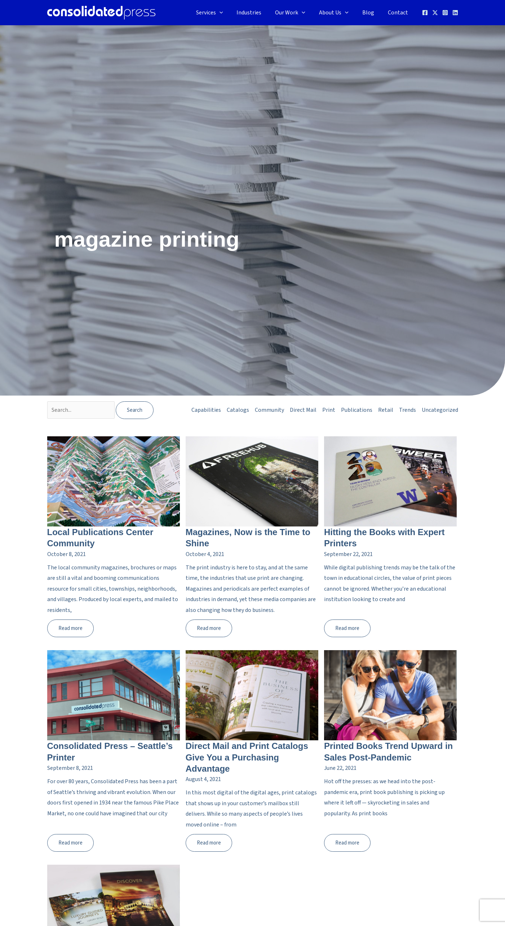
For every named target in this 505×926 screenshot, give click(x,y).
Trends (407, 410)
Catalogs (238, 410)
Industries (258, 13)
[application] (231, 12)
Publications (356, 410)
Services (221, 12)
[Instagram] (445, 13)
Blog (371, 13)
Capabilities (206, 410)
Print (328, 410)
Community (269, 410)
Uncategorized (440, 410)
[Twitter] (435, 13)
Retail (385, 410)
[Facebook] (425, 13)
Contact (399, 13)
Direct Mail (303, 410)
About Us (339, 12)
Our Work (298, 12)
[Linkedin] (455, 13)
